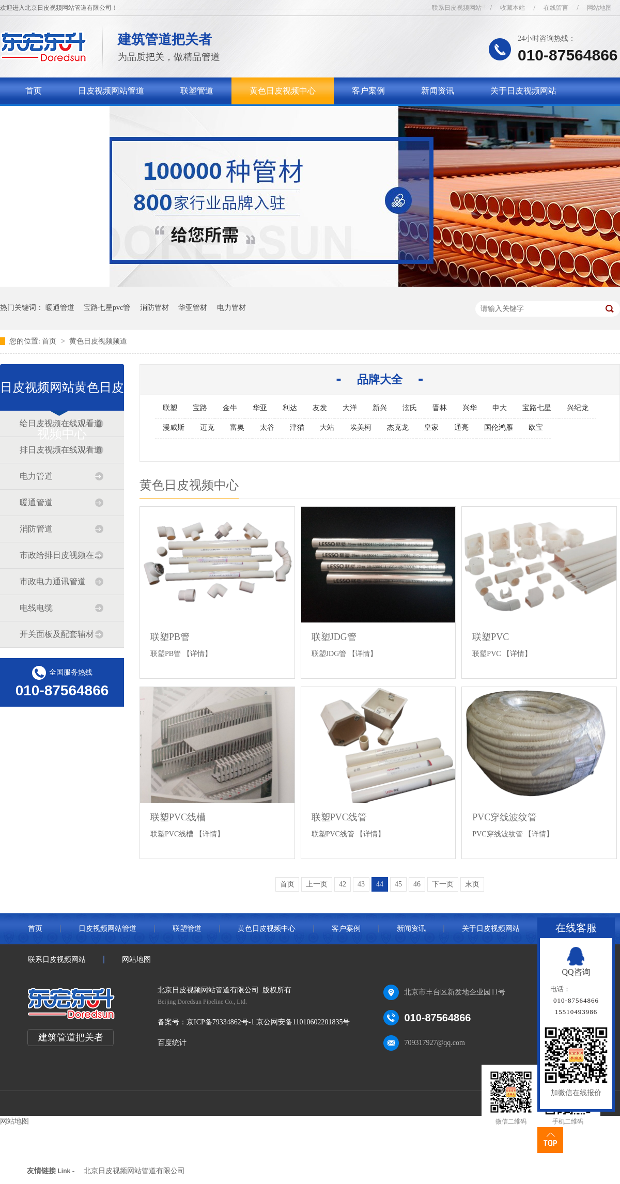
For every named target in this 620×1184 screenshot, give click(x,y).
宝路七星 (536, 408)
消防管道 (36, 528)
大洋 (350, 408)
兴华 (469, 408)
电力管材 (231, 307)
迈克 (207, 427)
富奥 (237, 427)
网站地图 (599, 7)
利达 (290, 408)
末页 (472, 884)
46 (417, 884)
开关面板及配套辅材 (57, 634)
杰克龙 (398, 427)
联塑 (170, 408)
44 (379, 884)
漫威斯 (173, 427)
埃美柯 (360, 427)
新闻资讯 (437, 90)
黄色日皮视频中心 (283, 90)
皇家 (431, 427)
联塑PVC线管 (339, 817)
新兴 (380, 408)
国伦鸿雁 (498, 427)
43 (361, 884)
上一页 (317, 884)
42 (342, 884)
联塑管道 (196, 90)
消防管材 (154, 307)
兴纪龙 (577, 408)
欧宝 (536, 427)
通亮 (461, 427)
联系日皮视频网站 (457, 7)
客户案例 (368, 90)
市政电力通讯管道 (53, 581)
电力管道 (36, 476)
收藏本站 (512, 7)
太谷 (267, 427)
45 (398, 884)
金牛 (230, 408)
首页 (33, 90)
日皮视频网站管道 (111, 90)
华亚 (260, 408)
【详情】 (197, 654)
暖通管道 (59, 307)
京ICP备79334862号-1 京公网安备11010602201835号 (268, 1022)
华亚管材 (192, 307)
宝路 (200, 408)
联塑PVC (490, 637)
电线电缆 (36, 607)
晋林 (439, 408)
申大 (499, 408)
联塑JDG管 (334, 637)
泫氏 (409, 408)
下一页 (443, 884)
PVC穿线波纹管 (504, 817)
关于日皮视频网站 (523, 90)
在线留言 (556, 7)
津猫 (297, 427)
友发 (320, 408)
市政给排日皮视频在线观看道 (61, 555)
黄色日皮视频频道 (98, 341)
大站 (327, 427)
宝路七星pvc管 (107, 307)
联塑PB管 (170, 637)
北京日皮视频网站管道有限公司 (134, 1171)
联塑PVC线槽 (178, 817)
